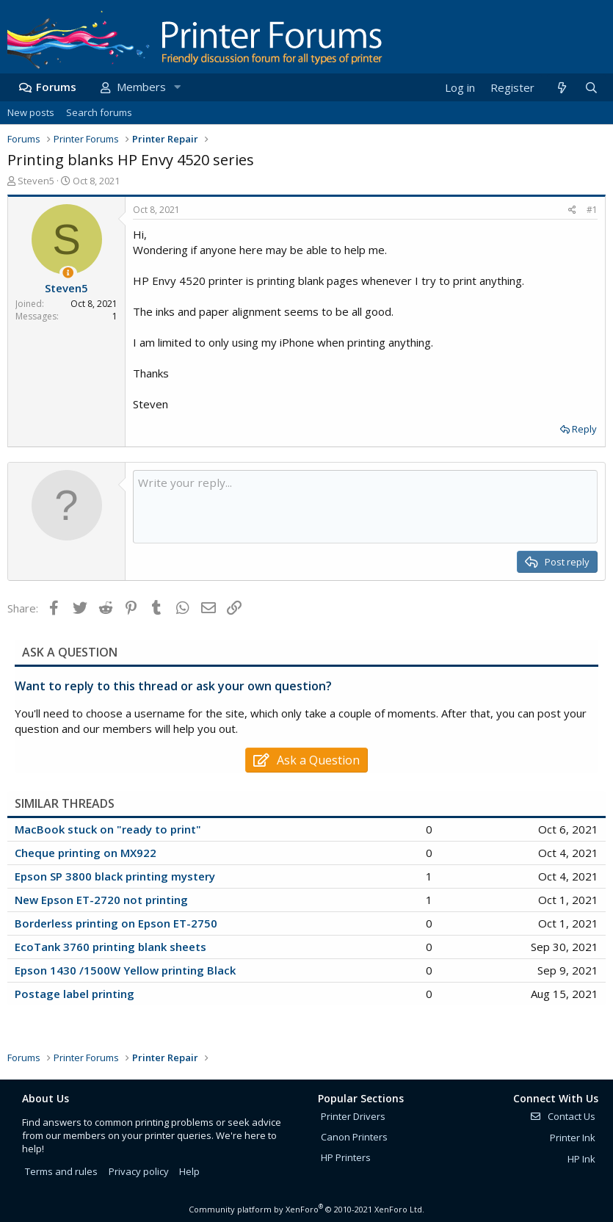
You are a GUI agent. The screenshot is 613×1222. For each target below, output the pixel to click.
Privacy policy (139, 1171)
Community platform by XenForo (306, 1209)
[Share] (572, 210)
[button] (177, 87)
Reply (584, 428)
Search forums (99, 112)
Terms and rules (61, 1171)
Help (189, 1171)
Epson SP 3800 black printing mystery (115, 876)
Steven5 (36, 180)
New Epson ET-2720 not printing (101, 899)
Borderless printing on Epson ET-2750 (116, 923)
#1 (592, 209)
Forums (56, 86)
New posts (30, 112)
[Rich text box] (365, 506)
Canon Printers (354, 1136)
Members (141, 86)
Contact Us (562, 1116)
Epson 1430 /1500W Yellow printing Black (125, 970)
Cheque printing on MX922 (85, 852)
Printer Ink (572, 1137)
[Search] (591, 87)
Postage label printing (74, 993)
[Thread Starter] (67, 273)
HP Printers (346, 1157)
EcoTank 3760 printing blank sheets (110, 946)
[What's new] (561, 87)
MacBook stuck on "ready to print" (108, 829)
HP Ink (581, 1158)
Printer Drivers (353, 1116)
